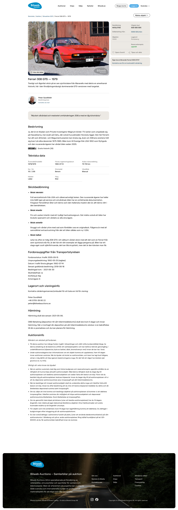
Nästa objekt (141, 15)
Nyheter (90, 6)
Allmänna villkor (141, 476)
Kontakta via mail (43, 102)
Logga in (134, 6)
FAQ (93, 486)
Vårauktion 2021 (48, 16)
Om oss (95, 476)
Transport (138, 479)
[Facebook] (96, 499)
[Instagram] (92, 499)
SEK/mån (136, 32)
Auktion (38, 16)
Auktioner (62, 6)
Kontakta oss (97, 482)
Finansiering (140, 482)
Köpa (72, 6)
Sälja (81, 6)
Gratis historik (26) (40, 148)
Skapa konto (121, 6)
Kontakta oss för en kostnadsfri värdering (127, 63)
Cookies (138, 486)
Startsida (31, 16)
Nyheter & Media (98, 479)
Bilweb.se (101, 6)
